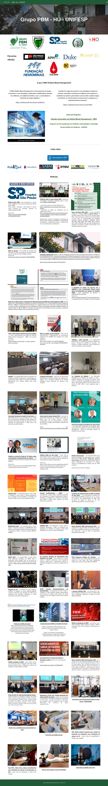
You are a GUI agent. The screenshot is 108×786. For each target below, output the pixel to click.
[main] (54, 19)
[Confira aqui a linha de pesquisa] (26, 140)
